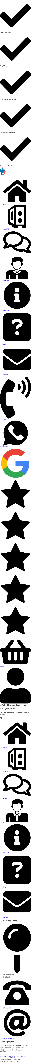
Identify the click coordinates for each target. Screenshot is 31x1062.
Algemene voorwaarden (7, 1056)
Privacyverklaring (20, 1056)
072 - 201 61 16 (7, 1008)
